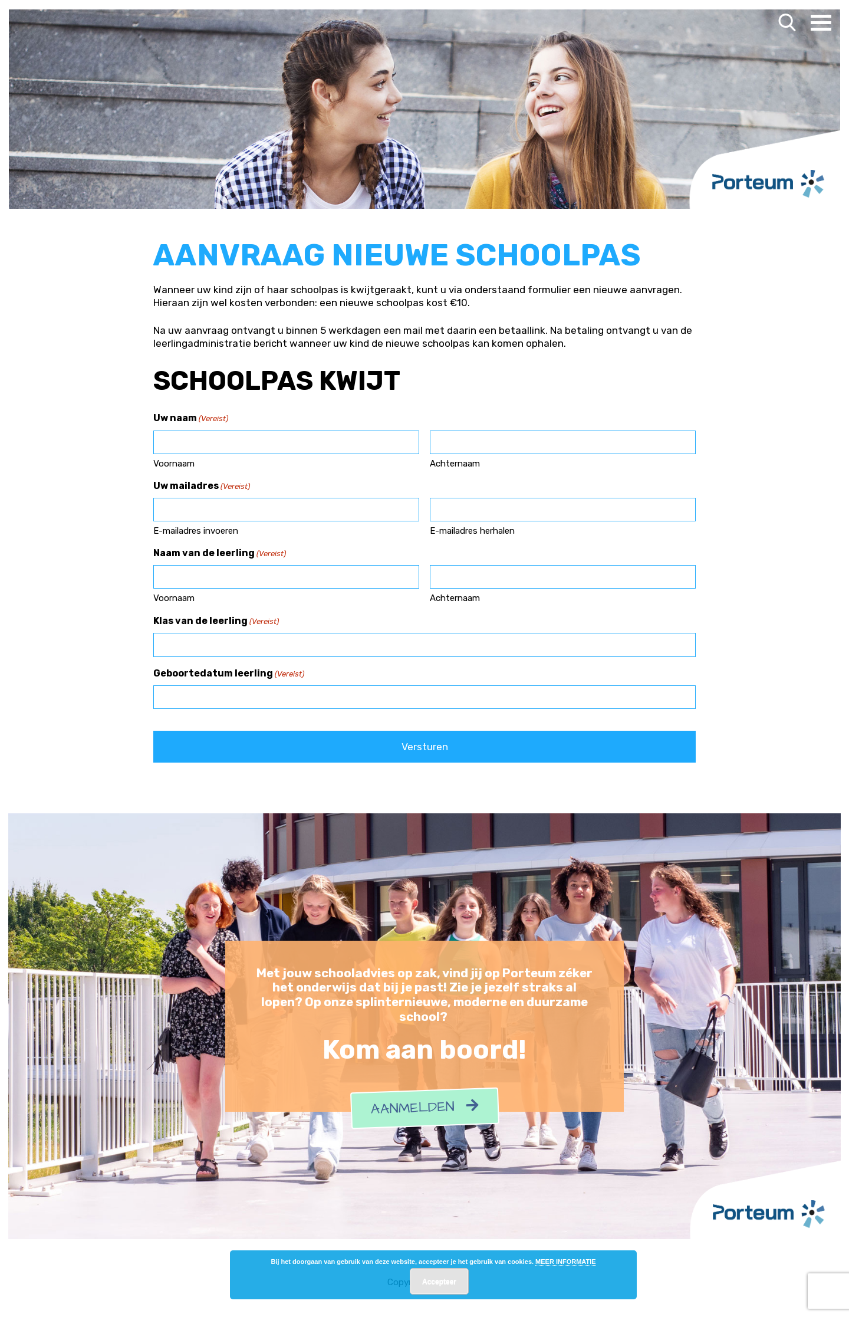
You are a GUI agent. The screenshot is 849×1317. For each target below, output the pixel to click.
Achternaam (455, 463)
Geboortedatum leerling (228, 674)
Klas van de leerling (216, 621)
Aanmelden (424, 1108)
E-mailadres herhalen (472, 531)
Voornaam (174, 463)
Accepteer (439, 1281)
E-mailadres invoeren (195, 531)
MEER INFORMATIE (565, 1261)
